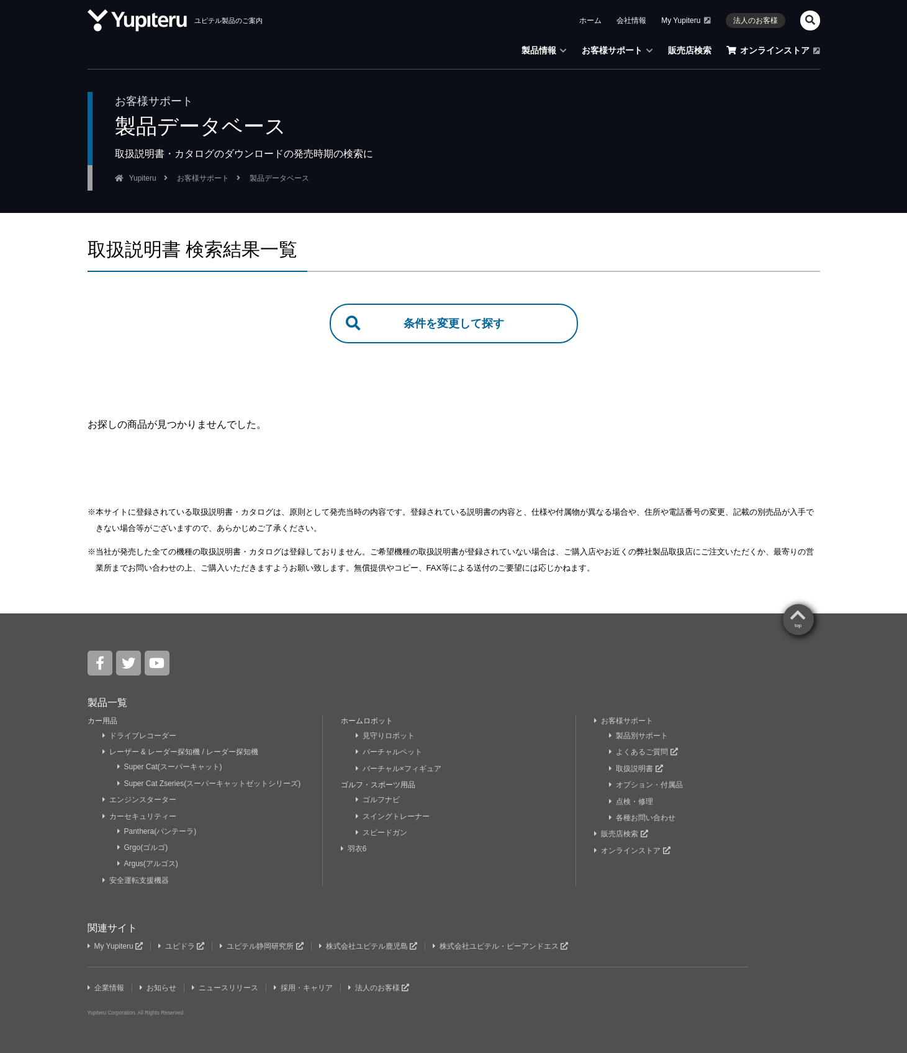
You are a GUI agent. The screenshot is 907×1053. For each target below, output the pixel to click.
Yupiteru (142, 178)
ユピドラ (181, 946)
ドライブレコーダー (139, 735)
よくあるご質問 (643, 752)
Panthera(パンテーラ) (157, 831)
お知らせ (158, 987)
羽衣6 (355, 848)
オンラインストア (773, 50)
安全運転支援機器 (135, 880)
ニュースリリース (225, 987)
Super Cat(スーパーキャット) (169, 766)
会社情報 (631, 20)
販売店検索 (689, 50)
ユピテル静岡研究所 (261, 946)
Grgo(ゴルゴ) (142, 847)
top (798, 625)
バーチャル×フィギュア (398, 768)
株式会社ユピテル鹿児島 (368, 946)
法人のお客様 (755, 20)
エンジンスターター (139, 799)
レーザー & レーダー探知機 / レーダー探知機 (180, 752)
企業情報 (106, 987)
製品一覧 (107, 702)
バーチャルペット (389, 752)
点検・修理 (631, 801)
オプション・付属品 (646, 784)
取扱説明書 (635, 768)
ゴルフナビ (378, 799)
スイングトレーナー (393, 816)
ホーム (590, 20)
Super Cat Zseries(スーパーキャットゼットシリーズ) (209, 783)
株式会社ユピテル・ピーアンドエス (500, 946)
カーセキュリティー (139, 816)
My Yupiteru (686, 20)
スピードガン (381, 832)
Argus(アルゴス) (147, 863)
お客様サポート (617, 50)
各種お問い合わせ (642, 817)
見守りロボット (385, 735)
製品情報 (544, 50)
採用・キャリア (303, 987)
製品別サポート (638, 735)
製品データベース (279, 178)
